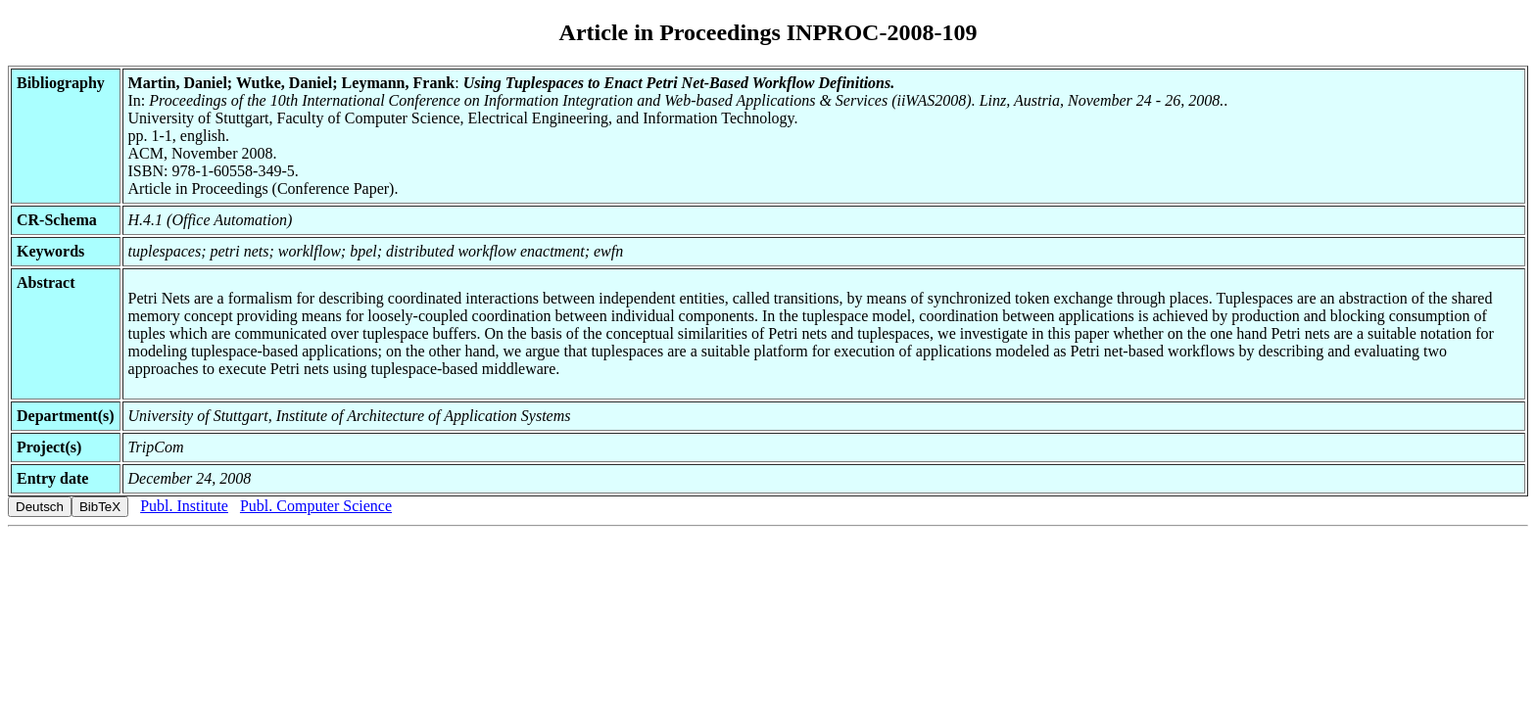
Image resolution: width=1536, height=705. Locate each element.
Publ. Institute (184, 505)
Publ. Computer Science (316, 505)
